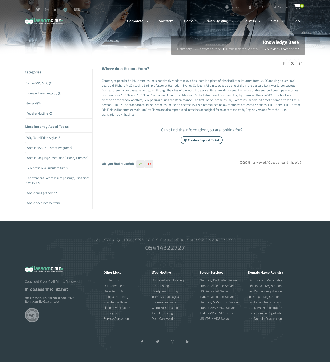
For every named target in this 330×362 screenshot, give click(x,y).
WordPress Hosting (165, 307)
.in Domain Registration (263, 297)
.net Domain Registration (265, 286)
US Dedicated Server (214, 291)
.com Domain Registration (265, 280)
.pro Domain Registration (265, 318)
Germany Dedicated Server (218, 280)
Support (233, 7)
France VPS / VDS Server (217, 307)
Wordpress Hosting (165, 291)
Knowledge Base (209, 48)
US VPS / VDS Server (215, 318)
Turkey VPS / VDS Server (217, 313)
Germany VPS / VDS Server (219, 302)
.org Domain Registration (265, 291)
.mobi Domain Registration (266, 313)
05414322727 (165, 247)
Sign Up (257, 7)
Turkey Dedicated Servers (217, 297)
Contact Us (111, 280)
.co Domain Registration (264, 302)
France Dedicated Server (217, 286)
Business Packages (165, 302)
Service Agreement (117, 318)
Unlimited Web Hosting (168, 280)
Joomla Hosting (162, 313)
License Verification (117, 307)
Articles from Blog (116, 297)
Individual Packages (165, 297)
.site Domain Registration (265, 307)
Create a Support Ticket (201, 140)
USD (77, 9)
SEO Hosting (160, 286)
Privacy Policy (113, 313)
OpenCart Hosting (164, 318)
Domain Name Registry (242, 48)
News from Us (113, 291)
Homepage (184, 48)
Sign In (280, 7)
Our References (114, 286)
